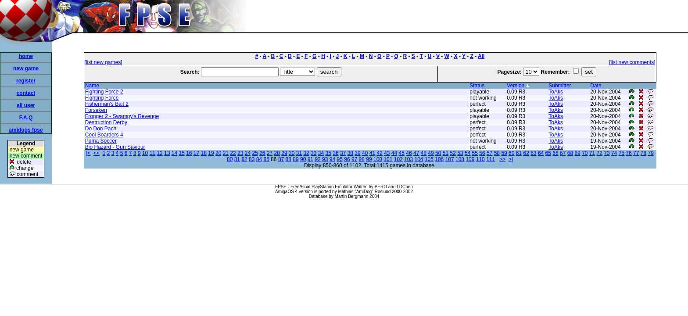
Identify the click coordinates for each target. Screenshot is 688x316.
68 (570, 153)
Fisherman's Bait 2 (107, 104)
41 (372, 153)
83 (251, 159)
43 (387, 153)
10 (145, 153)
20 (218, 153)
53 (460, 153)
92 (317, 159)
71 (592, 153)
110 (480, 159)
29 (284, 153)
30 (291, 153)
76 (628, 153)
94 (332, 159)
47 (416, 153)
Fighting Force (102, 98)
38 (350, 153)
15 (181, 153)
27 (269, 153)
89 (295, 159)
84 (259, 159)
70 (585, 153)
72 (599, 153)
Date (595, 86)
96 (347, 159)
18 (204, 153)
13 (167, 153)
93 (325, 159)
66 (555, 153)
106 (439, 159)
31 (299, 153)
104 (419, 159)
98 (362, 159)
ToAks (555, 92)
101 (387, 159)
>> (502, 159)
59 (504, 153)
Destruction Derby (106, 122)
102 (398, 159)
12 (159, 153)
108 (459, 159)
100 (377, 159)
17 (196, 153)
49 (431, 153)
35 (328, 153)
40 (365, 153)
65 (548, 153)
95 (340, 159)
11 (152, 153)
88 (288, 159)
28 (277, 153)
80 (230, 159)
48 (423, 153)
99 (369, 159)
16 (189, 153)
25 (255, 153)
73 (606, 153)
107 (449, 159)
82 (244, 159)
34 (321, 153)
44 (394, 153)
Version (515, 86)
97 (354, 159)
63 (533, 153)
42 (379, 153)
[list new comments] (632, 62)
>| (511, 159)
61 (519, 153)
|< (88, 153)
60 (511, 153)
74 (614, 153)
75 (621, 153)
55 (475, 153)
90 (303, 159)
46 (409, 153)
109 (470, 159)
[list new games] (103, 62)
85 (266, 159)
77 (636, 153)
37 (343, 153)
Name (92, 86)
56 (482, 153)
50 (438, 153)
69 (577, 153)
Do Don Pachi (101, 129)
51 (445, 153)
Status (476, 86)
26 (262, 153)
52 (452, 153)
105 (429, 159)
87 (281, 159)
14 (174, 153)
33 (313, 153)
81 (237, 159)
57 (489, 153)
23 (240, 153)
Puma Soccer (101, 141)
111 (490, 159)
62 (526, 153)
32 (306, 153)
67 (563, 153)
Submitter (559, 86)
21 (226, 153)
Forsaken (96, 110)
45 (402, 153)
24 (248, 153)
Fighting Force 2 (104, 92)
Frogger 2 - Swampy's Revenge (122, 116)
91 (310, 159)
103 (408, 159)
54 (467, 153)
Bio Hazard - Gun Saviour (115, 147)
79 (650, 153)
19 (211, 153)
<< (96, 153)
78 (643, 153)
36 (335, 153)
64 (541, 153)
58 (497, 153)
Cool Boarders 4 (104, 135)
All (481, 56)
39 (357, 153)
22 (233, 153)
